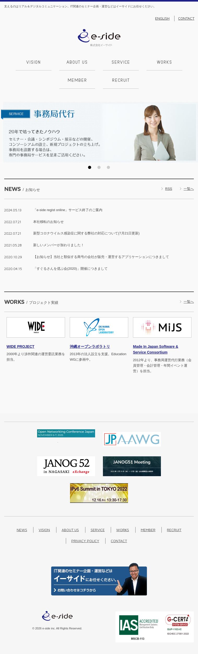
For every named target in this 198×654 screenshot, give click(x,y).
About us (77, 62)
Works (164, 62)
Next (192, 132)
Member (77, 81)
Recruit (121, 81)
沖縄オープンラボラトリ (90, 346)
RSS (168, 189)
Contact (186, 18)
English (162, 18)
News (22, 529)
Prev (5, 132)
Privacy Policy (85, 540)
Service (121, 62)
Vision (33, 62)
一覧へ (189, 189)
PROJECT (20, 346)
